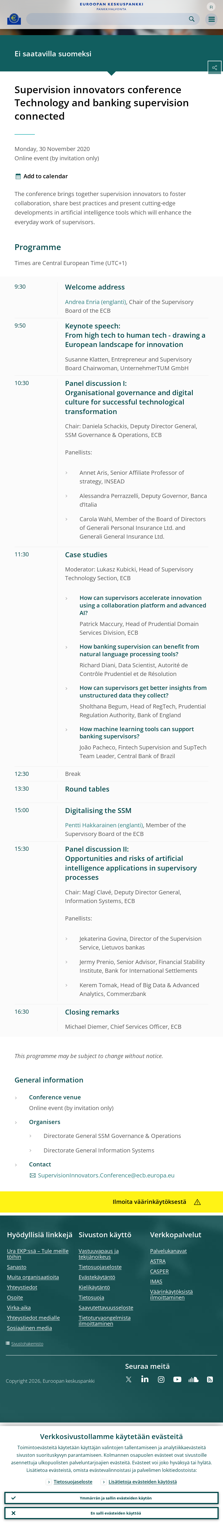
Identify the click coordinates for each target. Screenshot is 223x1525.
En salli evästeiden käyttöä (116, 1512)
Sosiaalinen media (29, 1327)
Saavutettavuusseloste (106, 1307)
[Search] (108, 19)
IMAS (156, 1281)
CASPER (159, 1271)
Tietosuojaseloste (100, 1266)
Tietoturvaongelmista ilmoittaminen (105, 1320)
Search (192, 19)
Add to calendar (46, 176)
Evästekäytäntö (97, 1277)
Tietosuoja (91, 1297)
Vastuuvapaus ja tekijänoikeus (99, 1253)
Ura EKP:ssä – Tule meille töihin (38, 1253)
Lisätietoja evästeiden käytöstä (143, 1478)
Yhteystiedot (22, 1287)
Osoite (15, 1297)
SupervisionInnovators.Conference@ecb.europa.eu (106, 1175)
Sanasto (16, 1266)
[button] (211, 6)
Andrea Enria (82, 302)
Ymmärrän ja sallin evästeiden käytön (116, 1495)
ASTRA (158, 1261)
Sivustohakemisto (27, 1343)
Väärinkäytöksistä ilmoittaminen (171, 1294)
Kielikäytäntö (94, 1287)
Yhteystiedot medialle (33, 1317)
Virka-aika (19, 1307)
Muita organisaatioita (33, 1277)
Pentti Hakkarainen (90, 825)
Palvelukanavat (168, 1250)
